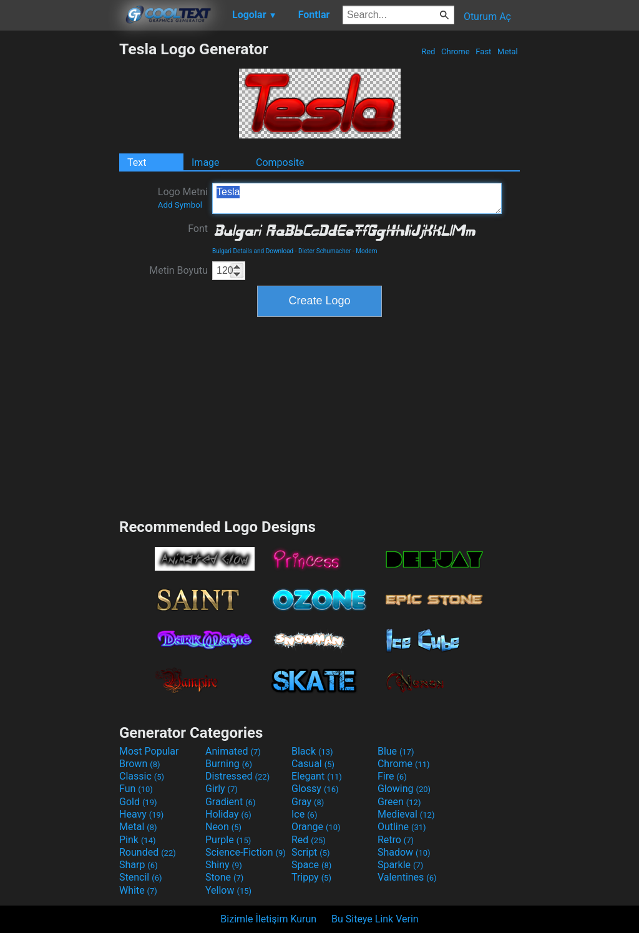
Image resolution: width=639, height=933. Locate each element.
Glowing (404, 789)
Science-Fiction (245, 852)
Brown (139, 764)
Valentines (407, 877)
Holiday (228, 814)
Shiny (223, 865)
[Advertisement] (59, 227)
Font (198, 228)
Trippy (311, 877)
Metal (507, 51)
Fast (483, 51)
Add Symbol (180, 205)
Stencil (140, 877)
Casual (312, 764)
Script (310, 852)
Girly (221, 789)
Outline (402, 827)
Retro (396, 840)
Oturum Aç (487, 16)
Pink (137, 840)
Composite (280, 162)
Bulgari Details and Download (252, 251)
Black (312, 751)
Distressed (237, 776)
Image (206, 162)
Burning (228, 764)
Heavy (141, 814)
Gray (307, 802)
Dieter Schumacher (324, 251)
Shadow (404, 852)
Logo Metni (183, 198)
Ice (304, 814)
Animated (233, 751)
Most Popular (149, 751)
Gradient (230, 802)
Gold (138, 802)
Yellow (228, 890)
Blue (396, 751)
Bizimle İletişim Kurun (268, 919)
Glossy (315, 789)
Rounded (147, 852)
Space (311, 865)
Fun (136, 789)
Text (136, 162)
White (138, 890)
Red (428, 51)
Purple (228, 840)
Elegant (316, 776)
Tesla (357, 198)
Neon (223, 827)
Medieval (406, 814)
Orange (316, 827)
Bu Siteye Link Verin (375, 919)
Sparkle (400, 865)
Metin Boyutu (178, 270)
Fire (392, 776)
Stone (224, 877)
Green (399, 802)
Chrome (455, 51)
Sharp (138, 865)
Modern (366, 251)
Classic (141, 776)
